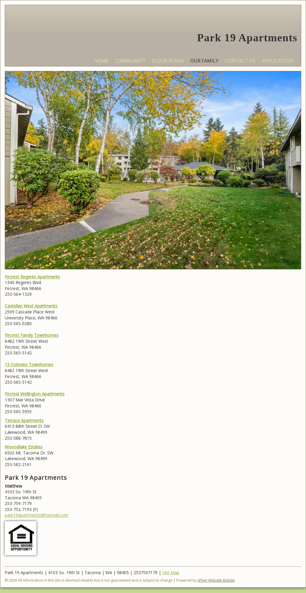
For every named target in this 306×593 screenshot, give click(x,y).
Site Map (170, 572)
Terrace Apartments (24, 420)
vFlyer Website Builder (216, 580)
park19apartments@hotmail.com (36, 515)
